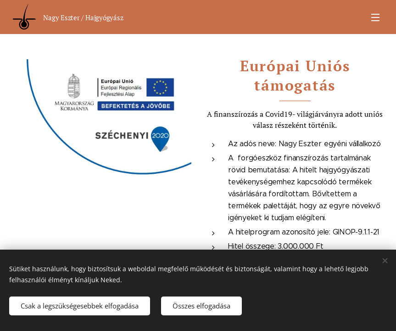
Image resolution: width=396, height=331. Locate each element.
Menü (375, 17)
